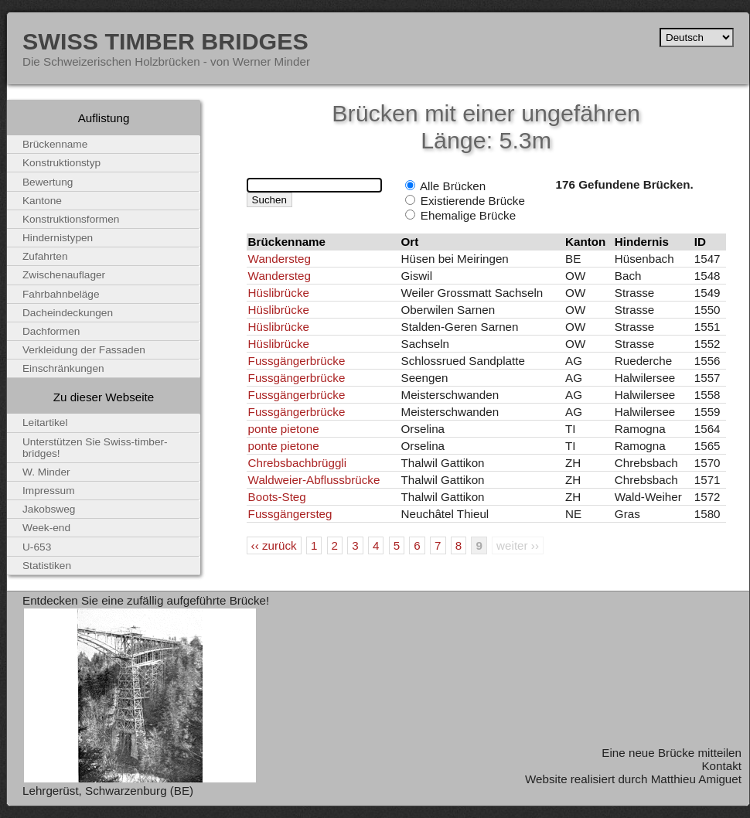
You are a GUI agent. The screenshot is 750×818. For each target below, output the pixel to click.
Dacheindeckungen (67, 313)
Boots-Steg (277, 496)
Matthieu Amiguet (696, 779)
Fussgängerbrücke (297, 360)
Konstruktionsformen (70, 219)
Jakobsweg (48, 509)
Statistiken (46, 565)
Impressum (48, 490)
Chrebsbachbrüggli (297, 462)
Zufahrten (45, 256)
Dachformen (51, 331)
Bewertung (47, 182)
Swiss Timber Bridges (165, 41)
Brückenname (54, 144)
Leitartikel (45, 422)
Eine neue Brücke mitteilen (671, 752)
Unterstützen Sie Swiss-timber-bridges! (95, 447)
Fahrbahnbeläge (61, 294)
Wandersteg (279, 258)
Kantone (42, 200)
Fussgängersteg (290, 513)
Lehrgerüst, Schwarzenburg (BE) (107, 790)
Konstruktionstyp (61, 163)
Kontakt (721, 765)
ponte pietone (283, 428)
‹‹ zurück (274, 545)
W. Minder (46, 472)
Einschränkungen (63, 368)
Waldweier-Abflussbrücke (314, 479)
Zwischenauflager (63, 275)
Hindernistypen (57, 238)
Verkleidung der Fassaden (83, 350)
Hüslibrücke (278, 292)
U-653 (36, 547)
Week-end (46, 527)
